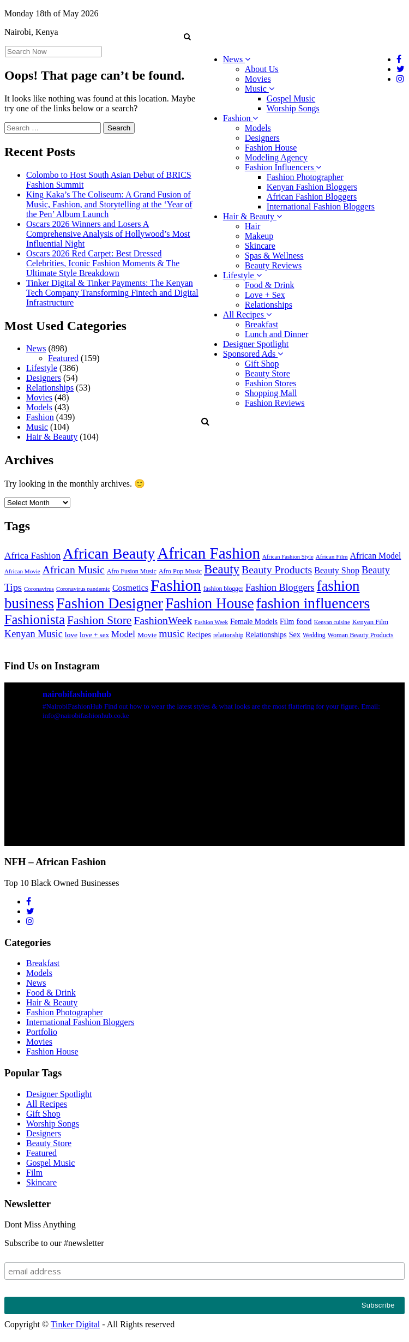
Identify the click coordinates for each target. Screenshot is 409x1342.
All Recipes (247, 314)
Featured (63, 358)
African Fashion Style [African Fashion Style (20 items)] (288, 557)
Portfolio (41, 1032)
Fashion (240, 118)
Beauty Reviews (273, 265)
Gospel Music (291, 98)
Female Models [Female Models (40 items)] (254, 621)
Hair (252, 226)
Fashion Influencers (283, 167)
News (236, 59)
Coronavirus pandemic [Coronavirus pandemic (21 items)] (83, 588)
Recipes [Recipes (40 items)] (199, 634)
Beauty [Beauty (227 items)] (221, 569)
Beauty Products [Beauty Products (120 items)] (277, 570)
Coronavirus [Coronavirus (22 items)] (39, 588)
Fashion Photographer (305, 177)
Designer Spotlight (255, 344)
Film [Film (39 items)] (287, 622)
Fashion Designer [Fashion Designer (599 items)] (109, 603)
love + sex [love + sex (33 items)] (94, 635)
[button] (187, 36)
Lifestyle (242, 275)
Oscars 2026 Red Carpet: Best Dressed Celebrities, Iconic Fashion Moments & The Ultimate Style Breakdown (102, 263)
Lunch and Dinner (276, 334)
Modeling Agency (276, 157)
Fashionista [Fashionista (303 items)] (34, 619)
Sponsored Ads (253, 353)
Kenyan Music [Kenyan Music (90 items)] (33, 633)
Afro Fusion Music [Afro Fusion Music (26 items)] (132, 571)
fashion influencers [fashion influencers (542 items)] (313, 603)
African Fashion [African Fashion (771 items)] (208, 553)
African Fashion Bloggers (312, 196)
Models (258, 128)
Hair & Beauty (252, 216)
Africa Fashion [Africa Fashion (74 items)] (32, 555)
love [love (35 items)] (71, 635)
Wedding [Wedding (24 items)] (314, 635)
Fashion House (271, 147)
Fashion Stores (271, 383)
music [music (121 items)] (171, 633)
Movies (258, 78)
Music (259, 88)
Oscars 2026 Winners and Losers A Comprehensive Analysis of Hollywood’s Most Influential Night (108, 233)
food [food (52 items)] (304, 621)
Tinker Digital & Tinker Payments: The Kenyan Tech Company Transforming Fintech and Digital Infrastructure (112, 292)
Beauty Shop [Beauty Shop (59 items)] (336, 570)
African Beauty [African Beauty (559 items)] (109, 553)
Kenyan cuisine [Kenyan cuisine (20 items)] (332, 622)
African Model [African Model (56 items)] (375, 555)
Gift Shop (262, 363)
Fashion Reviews (275, 403)
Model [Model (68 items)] (123, 634)
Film (34, 1172)
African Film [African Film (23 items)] (332, 556)
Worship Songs (293, 108)
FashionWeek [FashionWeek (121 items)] (163, 620)
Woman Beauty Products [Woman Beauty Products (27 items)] (361, 635)
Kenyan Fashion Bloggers (312, 186)
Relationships (268, 304)
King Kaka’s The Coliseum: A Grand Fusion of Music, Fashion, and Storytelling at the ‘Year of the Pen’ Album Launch (109, 204)
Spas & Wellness (274, 255)
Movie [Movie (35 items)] (147, 635)
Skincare (260, 245)
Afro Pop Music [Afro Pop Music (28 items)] (180, 571)
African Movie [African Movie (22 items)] (22, 571)
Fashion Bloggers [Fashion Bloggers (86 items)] (279, 587)
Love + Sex (265, 294)
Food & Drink (269, 285)
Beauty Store (267, 373)
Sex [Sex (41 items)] (294, 634)
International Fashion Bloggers (321, 206)
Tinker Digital (75, 1324)
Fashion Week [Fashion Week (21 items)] (211, 622)
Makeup (259, 236)
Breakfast (261, 324)
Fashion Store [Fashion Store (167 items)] (99, 620)
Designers (262, 137)
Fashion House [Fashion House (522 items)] (209, 603)
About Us (262, 69)
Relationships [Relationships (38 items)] (265, 635)
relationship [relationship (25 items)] (228, 635)
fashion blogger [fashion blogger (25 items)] (223, 588)
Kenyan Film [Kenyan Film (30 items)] (370, 622)
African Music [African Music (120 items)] (74, 570)
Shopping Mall (271, 393)
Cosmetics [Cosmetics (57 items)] (130, 587)
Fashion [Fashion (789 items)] (176, 585)
